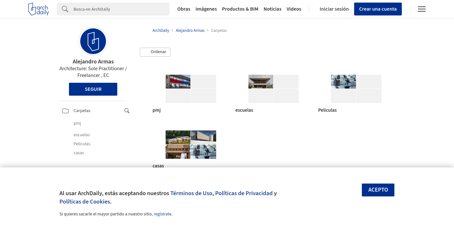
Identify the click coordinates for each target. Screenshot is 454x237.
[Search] (121, 9)
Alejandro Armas (93, 62)
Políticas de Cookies (85, 201)
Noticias (273, 9)
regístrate (162, 214)
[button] (155, 52)
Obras (183, 9)
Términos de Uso (191, 193)
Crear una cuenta (378, 9)
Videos (294, 9)
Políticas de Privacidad (244, 193)
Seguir (93, 89)
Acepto (378, 190)
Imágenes (206, 9)
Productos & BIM (240, 9)
